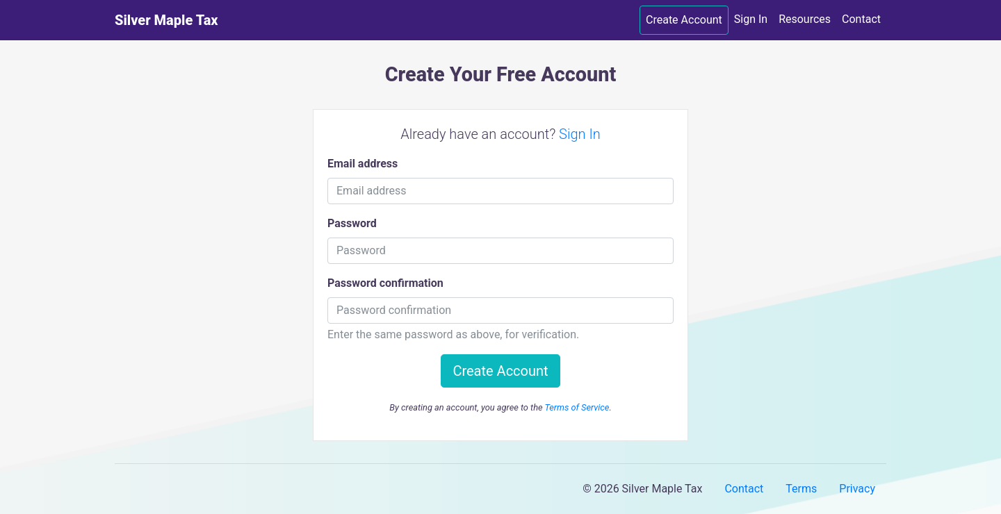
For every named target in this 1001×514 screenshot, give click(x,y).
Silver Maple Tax (166, 20)
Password (352, 223)
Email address (362, 163)
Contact (861, 19)
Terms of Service (576, 407)
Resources (805, 19)
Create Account (684, 19)
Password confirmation (385, 283)
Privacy (857, 488)
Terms (801, 488)
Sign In (750, 19)
